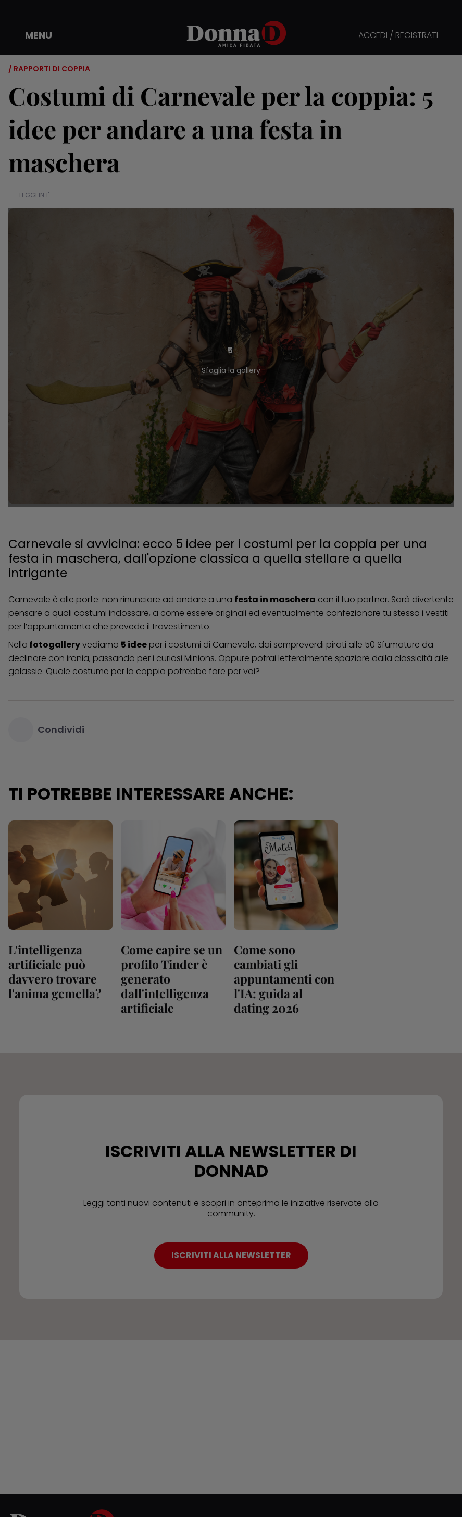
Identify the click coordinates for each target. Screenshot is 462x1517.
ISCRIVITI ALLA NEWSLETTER (231, 1255)
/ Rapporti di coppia (49, 69)
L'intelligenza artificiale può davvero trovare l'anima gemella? (55, 971)
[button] (31, 35)
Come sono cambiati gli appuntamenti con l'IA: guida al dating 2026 (284, 978)
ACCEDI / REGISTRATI (398, 35)
